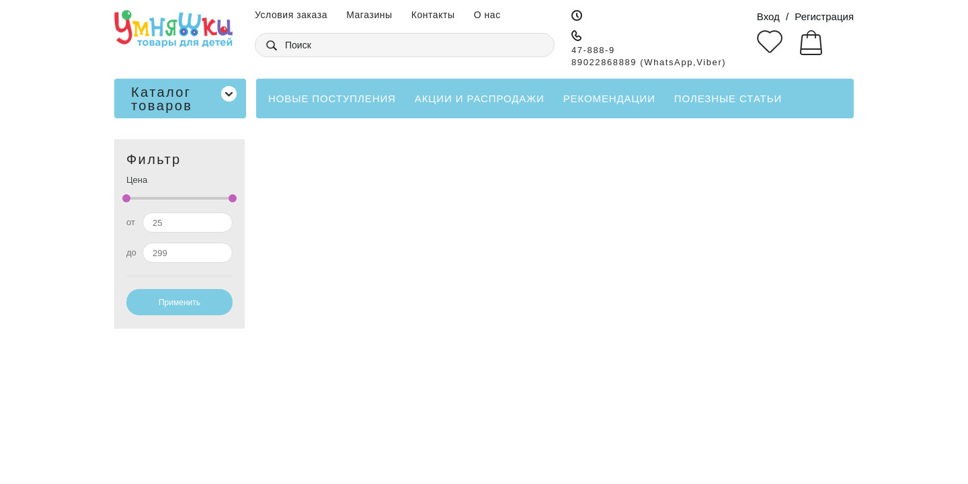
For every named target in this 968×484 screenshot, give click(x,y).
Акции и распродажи (479, 98)
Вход (768, 16)
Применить (179, 302)
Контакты (433, 14)
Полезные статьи (728, 98)
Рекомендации (609, 98)
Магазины (369, 14)
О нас (487, 14)
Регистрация (824, 16)
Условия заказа (291, 14)
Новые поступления (332, 98)
